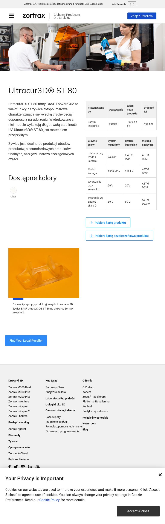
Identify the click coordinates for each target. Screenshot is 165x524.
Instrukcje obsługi (56, 421)
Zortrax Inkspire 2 (19, 411)
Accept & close (138, 511)
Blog (85, 429)
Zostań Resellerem (93, 396)
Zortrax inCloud (18, 453)
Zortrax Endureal (18, 416)
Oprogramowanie (19, 447)
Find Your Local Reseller (26, 340)
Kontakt (87, 406)
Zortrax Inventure (18, 401)
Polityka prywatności (95, 411)
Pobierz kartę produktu (108, 222)
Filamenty (14, 435)
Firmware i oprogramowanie (62, 431)
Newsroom (89, 423)
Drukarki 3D (15, 380)
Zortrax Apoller (17, 428)
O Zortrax (88, 387)
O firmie (87, 380)
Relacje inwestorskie (95, 417)
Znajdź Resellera (142, 16)
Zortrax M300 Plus (19, 392)
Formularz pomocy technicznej (64, 426)
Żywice (12, 441)
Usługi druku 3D (55, 404)
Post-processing (18, 422)
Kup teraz (51, 380)
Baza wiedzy (53, 417)
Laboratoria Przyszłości (60, 398)
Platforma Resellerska (96, 401)
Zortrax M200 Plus (19, 396)
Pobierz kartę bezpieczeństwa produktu (119, 236)
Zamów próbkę (55, 387)
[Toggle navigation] (16, 16)
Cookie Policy (49, 500)
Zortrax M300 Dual (19, 387)
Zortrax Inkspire (18, 406)
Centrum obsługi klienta (60, 410)
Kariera (86, 392)
